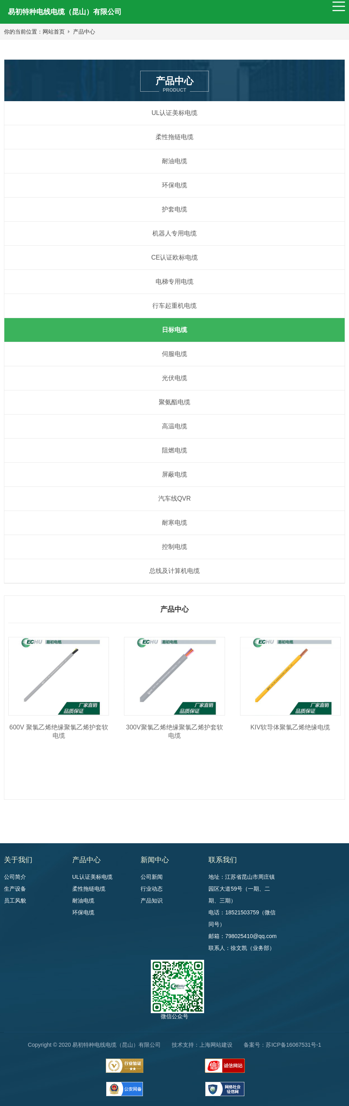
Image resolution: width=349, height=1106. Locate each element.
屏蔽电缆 (174, 474)
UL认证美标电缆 (174, 112)
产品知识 (152, 900)
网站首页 (54, 31)
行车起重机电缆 (174, 305)
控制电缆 (174, 546)
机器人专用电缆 (174, 233)
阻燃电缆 (174, 450)
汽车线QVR (174, 498)
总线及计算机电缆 (174, 570)
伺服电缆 (174, 353)
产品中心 (84, 31)
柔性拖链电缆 (174, 137)
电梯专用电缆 (174, 281)
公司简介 (15, 877)
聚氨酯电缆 (174, 402)
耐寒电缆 (174, 522)
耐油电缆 (174, 161)
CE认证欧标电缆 (174, 257)
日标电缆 (174, 329)
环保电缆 (174, 185)
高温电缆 (174, 426)
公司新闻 (152, 877)
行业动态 (152, 889)
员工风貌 (15, 900)
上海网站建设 (216, 1045)
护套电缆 (174, 209)
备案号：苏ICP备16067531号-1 (282, 1045)
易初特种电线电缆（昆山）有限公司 (65, 12)
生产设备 (15, 889)
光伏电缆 (174, 378)
